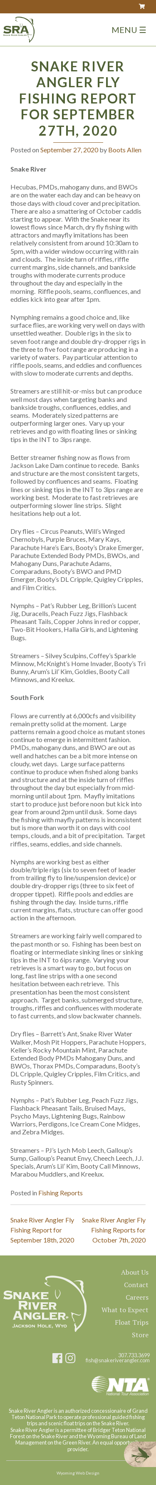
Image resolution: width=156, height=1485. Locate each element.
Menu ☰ (128, 30)
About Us (135, 1272)
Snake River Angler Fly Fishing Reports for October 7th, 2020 (114, 1230)
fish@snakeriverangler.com (118, 1360)
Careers (137, 1297)
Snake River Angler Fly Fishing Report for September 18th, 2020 (42, 1230)
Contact (136, 1284)
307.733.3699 (134, 1355)
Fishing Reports (60, 1193)
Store (140, 1334)
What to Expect (125, 1309)
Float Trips (132, 1322)
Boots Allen (124, 150)
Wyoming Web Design (78, 1472)
